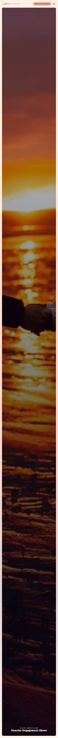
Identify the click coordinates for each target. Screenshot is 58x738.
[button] (54, 3)
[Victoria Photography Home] (11, 4)
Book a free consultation (42, 4)
